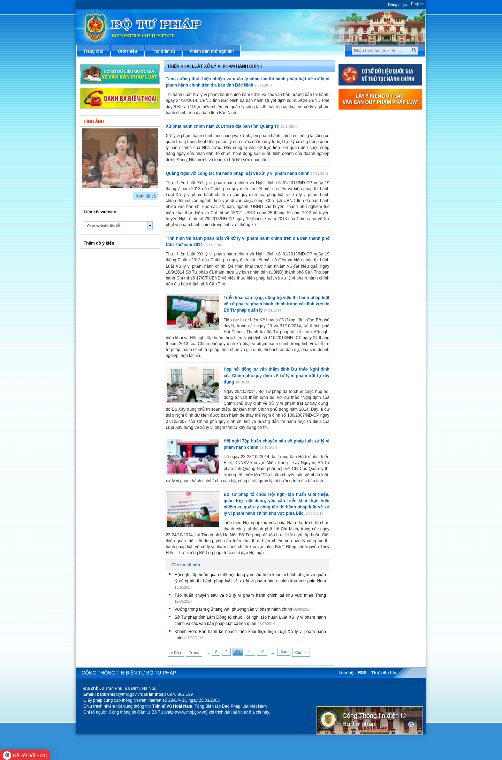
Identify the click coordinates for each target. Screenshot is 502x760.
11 (250, 652)
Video (141, 120)
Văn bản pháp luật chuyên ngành (380, 130)
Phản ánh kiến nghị (366, 257)
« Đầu (176, 652)
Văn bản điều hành (365, 142)
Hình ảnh (94, 121)
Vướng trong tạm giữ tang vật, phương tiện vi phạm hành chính (233, 609)
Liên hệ (346, 672)
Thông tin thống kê (366, 246)
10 (238, 652)
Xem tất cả (146, 196)
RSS (362, 672)
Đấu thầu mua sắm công (371, 223)
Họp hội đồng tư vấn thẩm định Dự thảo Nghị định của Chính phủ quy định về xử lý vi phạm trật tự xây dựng (276, 375)
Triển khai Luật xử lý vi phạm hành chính (215, 66)
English (417, 4)
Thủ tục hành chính (366, 118)
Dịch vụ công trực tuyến (371, 188)
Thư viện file (383, 672)
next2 (92, 193)
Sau (283, 652)
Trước (194, 652)
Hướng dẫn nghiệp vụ (368, 153)
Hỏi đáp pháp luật (364, 165)
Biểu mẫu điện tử (364, 211)
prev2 (84, 193)
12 (262, 652)
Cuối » (301, 652)
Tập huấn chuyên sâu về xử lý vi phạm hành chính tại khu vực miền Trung (250, 595)
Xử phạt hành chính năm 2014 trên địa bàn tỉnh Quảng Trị (222, 126)
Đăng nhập (397, 4)
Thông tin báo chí (364, 176)
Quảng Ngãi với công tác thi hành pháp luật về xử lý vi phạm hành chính (237, 173)
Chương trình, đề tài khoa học (376, 234)
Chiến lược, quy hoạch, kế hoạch (379, 199)
